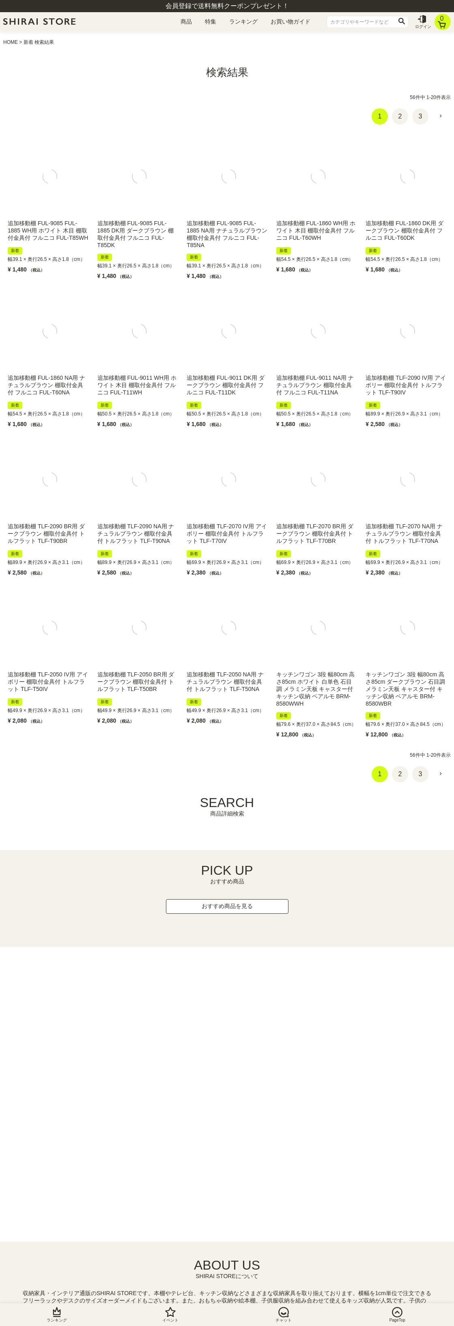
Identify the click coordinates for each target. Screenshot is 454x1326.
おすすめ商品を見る (227, 906)
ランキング (243, 21)
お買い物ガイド (290, 21)
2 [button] (400, 116)
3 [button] (420, 116)
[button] (440, 116)
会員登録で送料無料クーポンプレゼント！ (227, 5)
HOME (10, 42)
